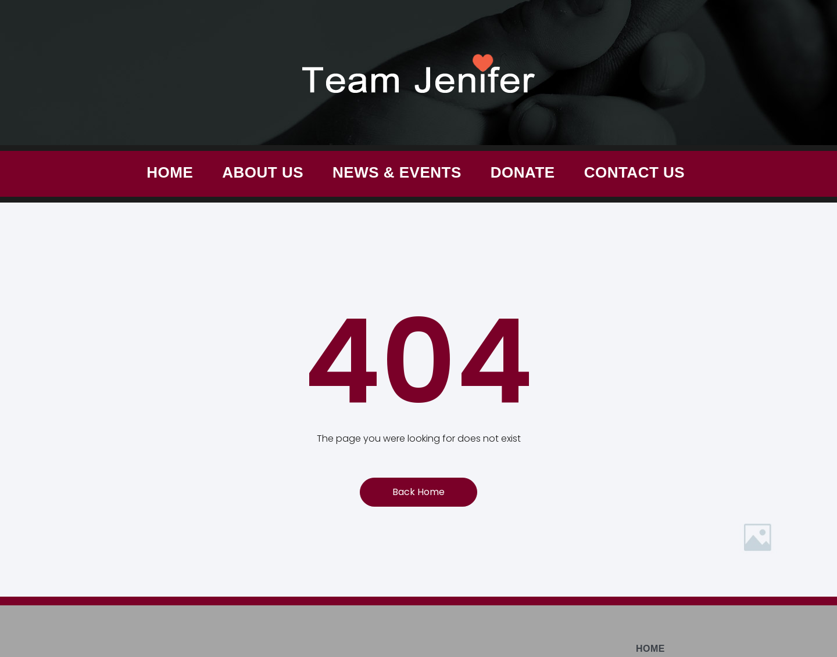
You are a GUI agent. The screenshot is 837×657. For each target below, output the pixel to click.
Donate (523, 172)
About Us (262, 172)
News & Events (397, 172)
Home (169, 172)
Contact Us (634, 172)
